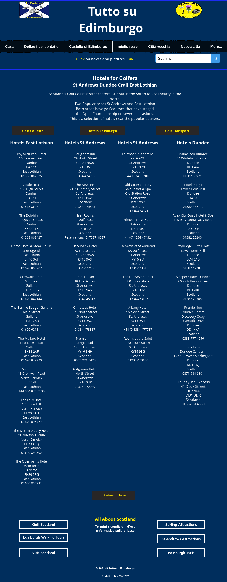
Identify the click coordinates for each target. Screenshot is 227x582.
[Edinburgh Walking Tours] (43, 537)
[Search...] (180, 58)
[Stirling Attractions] (181, 524)
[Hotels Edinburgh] (102, 130)
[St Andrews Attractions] (181, 538)
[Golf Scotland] (43, 524)
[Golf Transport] (177, 130)
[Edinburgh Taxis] (113, 495)
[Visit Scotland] (43, 552)
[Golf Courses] (33, 130)
